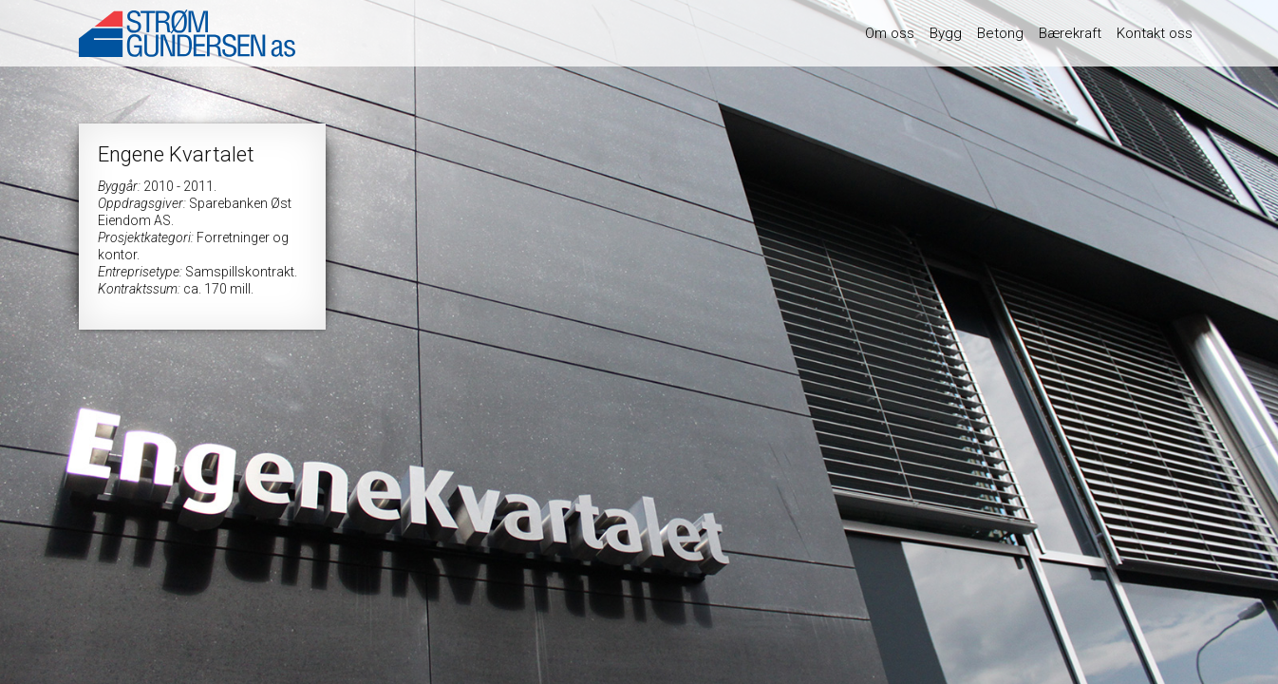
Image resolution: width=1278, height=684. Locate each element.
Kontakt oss (1155, 33)
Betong (1000, 33)
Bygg (946, 33)
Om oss (889, 33)
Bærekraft (1070, 33)
